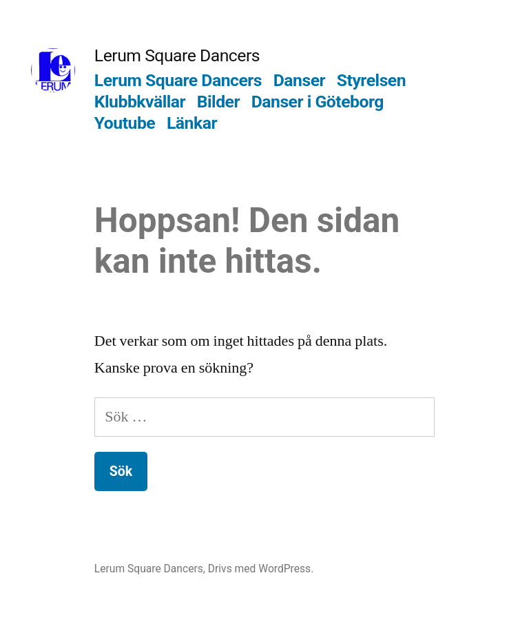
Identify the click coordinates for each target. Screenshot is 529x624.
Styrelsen (371, 80)
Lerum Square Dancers (177, 55)
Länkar (192, 123)
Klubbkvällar (139, 102)
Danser (299, 80)
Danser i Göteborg (317, 102)
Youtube (124, 123)
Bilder (218, 102)
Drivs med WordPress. (261, 568)
